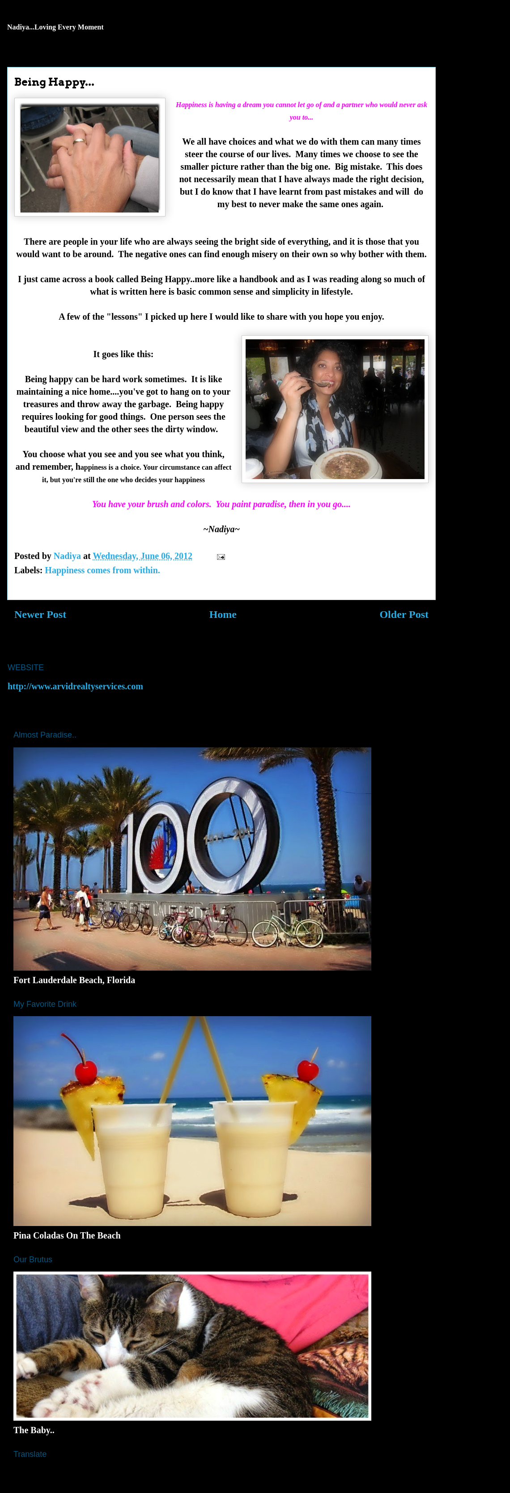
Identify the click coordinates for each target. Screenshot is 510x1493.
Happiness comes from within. (102, 570)
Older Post (404, 614)
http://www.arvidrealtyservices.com (75, 686)
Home (223, 614)
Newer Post (40, 614)
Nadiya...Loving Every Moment (55, 27)
